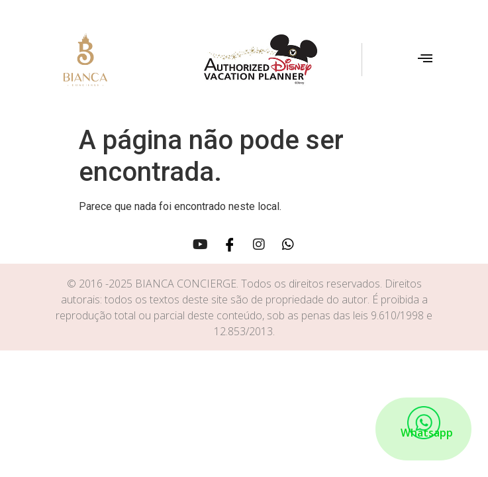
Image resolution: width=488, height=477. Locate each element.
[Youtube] (201, 244)
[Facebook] (230, 244)
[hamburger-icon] (425, 59)
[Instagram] (259, 244)
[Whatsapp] (288, 244)
